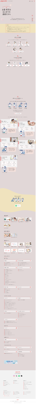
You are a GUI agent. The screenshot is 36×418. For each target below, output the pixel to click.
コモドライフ (25, 400)
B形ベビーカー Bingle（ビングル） (8, 346)
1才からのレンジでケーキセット (7, 292)
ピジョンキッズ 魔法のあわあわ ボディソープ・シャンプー (10, 321)
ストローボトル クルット (21, 283)
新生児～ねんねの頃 (4, 137)
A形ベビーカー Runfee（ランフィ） (8, 345)
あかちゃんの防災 (6, 355)
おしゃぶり (19, 301)
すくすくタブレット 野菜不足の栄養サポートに (9, 297)
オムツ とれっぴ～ (20, 329)
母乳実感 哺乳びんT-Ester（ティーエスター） (9, 276)
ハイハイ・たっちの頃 (3, 139)
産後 (3, 176)
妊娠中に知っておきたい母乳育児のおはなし (28, 397)
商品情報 (32, 18)
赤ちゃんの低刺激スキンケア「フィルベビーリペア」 (10, 315)
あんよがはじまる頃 (9, 139)
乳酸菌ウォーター (6, 287)
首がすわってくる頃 (9, 137)
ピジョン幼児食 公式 (6, 293)
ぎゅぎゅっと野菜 (6, 288)
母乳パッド (19, 366)
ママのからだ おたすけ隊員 (4, 185)
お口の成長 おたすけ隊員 (4, 146)
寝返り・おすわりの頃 (13, 137)
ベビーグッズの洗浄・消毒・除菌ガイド (22, 275)
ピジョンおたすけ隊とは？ (18, 126)
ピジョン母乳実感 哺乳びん (7, 275)
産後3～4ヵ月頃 (14, 176)
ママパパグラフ (25, 399)
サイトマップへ (17, 410)
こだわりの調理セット (6, 305)
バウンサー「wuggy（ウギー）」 (7, 354)
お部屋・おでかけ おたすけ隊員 (22, 167)
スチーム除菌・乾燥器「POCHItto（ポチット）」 (23, 276)
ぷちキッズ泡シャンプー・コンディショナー (9, 320)
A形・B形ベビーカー (6, 342)
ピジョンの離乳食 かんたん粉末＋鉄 (8, 283)
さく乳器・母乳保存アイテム (21, 367)
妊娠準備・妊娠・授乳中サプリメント (8, 366)
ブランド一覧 (32, 20)
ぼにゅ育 (25, 398)
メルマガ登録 (17, 391)
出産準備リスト (5, 398)
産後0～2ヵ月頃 (9, 176)
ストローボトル (20, 282)
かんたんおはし (6, 304)
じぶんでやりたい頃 (14, 139)
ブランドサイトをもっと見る (7, 408)
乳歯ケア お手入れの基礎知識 (21, 312)
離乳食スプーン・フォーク (7, 301)
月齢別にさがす (30, 1)
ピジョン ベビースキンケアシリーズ (8, 312)
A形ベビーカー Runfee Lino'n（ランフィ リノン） (9, 347)
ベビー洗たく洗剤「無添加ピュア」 (22, 327)
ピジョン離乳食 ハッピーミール (7, 282)
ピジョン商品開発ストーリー (6, 397)
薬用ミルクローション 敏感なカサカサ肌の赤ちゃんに (10, 316)
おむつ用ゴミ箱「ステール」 (21, 328)
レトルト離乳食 (6, 284)
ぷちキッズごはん (6, 296)
